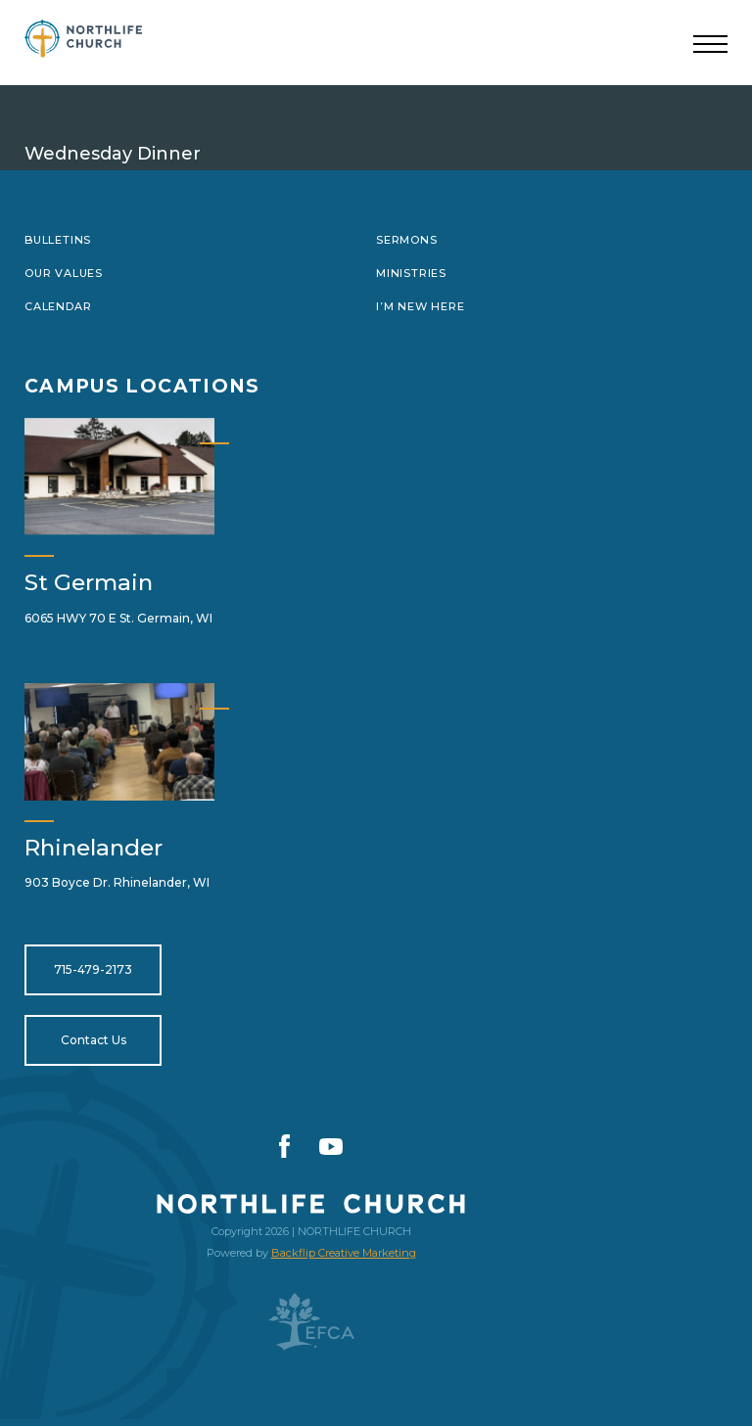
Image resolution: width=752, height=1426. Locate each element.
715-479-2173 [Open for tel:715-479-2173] (93, 969)
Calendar (57, 306)
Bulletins (57, 240)
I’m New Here (420, 306)
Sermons (407, 240)
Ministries (411, 273)
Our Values (63, 273)
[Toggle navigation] (710, 45)
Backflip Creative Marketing (343, 1253)
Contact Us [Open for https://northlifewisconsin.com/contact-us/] (93, 1040)
